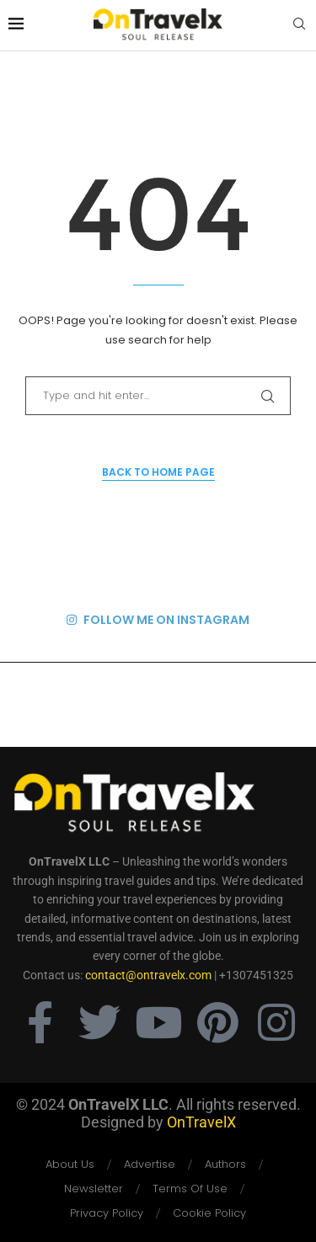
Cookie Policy (209, 1213)
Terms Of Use (190, 1189)
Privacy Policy (106, 1213)
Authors (225, 1164)
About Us (70, 1164)
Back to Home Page (158, 472)
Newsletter (93, 1189)
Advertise (149, 1164)
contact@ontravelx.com (148, 975)
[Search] (299, 26)
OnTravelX (201, 1122)
